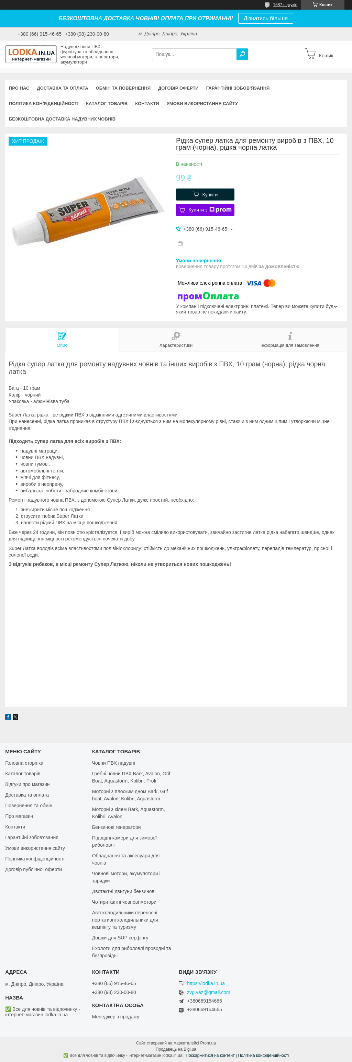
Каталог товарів (107, 103)
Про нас (19, 88)
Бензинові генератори (116, 827)
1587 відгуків (285, 4)
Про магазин (19, 816)
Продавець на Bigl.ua (176, 1049)
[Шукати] (242, 54)
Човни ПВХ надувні (113, 763)
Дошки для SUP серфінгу (120, 937)
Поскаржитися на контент (210, 1055)
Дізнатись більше (266, 18)
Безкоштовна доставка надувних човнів (62, 119)
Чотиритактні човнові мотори (124, 902)
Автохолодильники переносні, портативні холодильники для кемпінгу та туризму (125, 920)
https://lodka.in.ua (206, 983)
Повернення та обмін (28, 805)
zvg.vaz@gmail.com (208, 992)
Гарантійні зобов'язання (238, 88)
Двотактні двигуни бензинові (123, 891)
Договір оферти (178, 88)
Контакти (147, 103)
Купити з (209, 210)
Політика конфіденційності (43, 103)
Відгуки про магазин (27, 784)
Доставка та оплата (62, 88)
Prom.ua (208, 1043)
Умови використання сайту (202, 103)
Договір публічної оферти (33, 869)
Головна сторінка (24, 763)
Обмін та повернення (123, 88)
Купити (210, 194)
